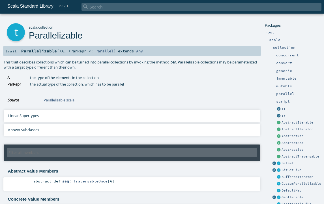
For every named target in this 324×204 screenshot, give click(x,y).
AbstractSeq (292, 143)
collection (45, 27)
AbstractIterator (297, 129)
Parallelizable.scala (59, 100)
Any (139, 51)
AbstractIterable (297, 122)
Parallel (104, 51)
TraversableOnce (91, 181)
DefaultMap (291, 190)
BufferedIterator (297, 177)
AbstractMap (292, 136)
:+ (284, 116)
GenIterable (292, 197)
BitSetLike (291, 170)
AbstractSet (292, 150)
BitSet (287, 163)
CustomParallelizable (301, 184)
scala (33, 27)
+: (284, 109)
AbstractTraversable (300, 156)
